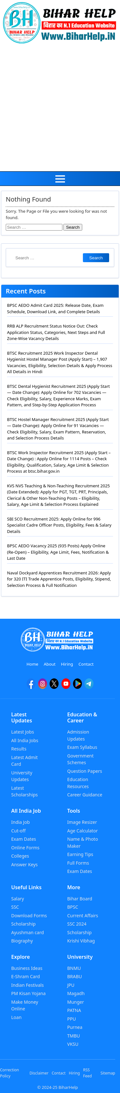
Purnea (74, 1027)
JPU (71, 985)
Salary (17, 899)
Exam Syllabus (82, 747)
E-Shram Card (25, 976)
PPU (71, 1019)
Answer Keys (24, 864)
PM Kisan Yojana (28, 993)
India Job (20, 822)
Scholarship (23, 924)
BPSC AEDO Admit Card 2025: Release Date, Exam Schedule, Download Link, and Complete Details (55, 308)
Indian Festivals (27, 985)
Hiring (67, 664)
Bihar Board (79, 899)
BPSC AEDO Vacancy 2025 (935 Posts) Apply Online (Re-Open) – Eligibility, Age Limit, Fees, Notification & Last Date (58, 552)
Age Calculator (82, 831)
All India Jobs (24, 740)
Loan (16, 1017)
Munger (75, 1002)
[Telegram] (88, 686)
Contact (85, 664)
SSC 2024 (76, 924)
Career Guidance (84, 795)
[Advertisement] (60, 108)
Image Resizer (82, 822)
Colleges (20, 856)
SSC (15, 907)
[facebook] (31, 686)
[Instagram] (42, 686)
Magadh (75, 993)
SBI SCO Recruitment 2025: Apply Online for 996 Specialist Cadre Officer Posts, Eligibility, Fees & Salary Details (59, 525)
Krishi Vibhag (81, 941)
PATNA (74, 1010)
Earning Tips (80, 854)
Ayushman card (27, 932)
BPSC (72, 907)
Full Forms (78, 863)
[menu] (60, 179)
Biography (22, 941)
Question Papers (84, 771)
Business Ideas (26, 968)
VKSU (72, 1044)
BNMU (74, 968)
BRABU (74, 976)
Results (18, 749)
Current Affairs (82, 915)
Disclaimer (38, 1073)
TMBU (73, 1036)
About (50, 664)
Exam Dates (23, 839)
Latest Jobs (22, 732)
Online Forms (25, 848)
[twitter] (54, 686)
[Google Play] (77, 686)
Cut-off (18, 831)
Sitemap (107, 1073)
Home (32, 664)
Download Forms (29, 915)
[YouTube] (65, 686)
